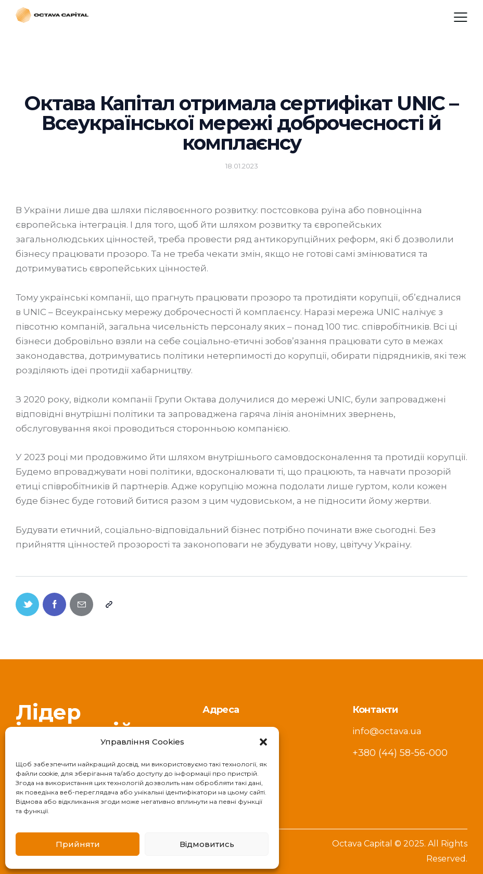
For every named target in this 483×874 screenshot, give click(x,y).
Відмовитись (207, 844)
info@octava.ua (387, 731)
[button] (263, 742)
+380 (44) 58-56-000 (400, 753)
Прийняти (78, 844)
